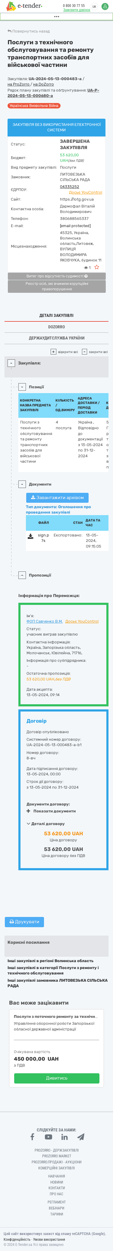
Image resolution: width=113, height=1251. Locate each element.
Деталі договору (46, 824)
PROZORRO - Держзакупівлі (57, 1150)
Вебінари (56, 1208)
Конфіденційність (17, 1239)
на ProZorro (19, 84)
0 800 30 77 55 (74, 6)
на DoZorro (43, 84)
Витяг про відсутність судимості (57, 276)
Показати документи (51, 811)
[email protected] (75, 226)
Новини (56, 1182)
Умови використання (49, 1239)
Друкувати (24, 921)
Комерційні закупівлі (56, 1168)
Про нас (56, 1194)
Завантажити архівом (57, 497)
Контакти (57, 1188)
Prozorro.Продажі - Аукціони (56, 1162)
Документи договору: (48, 804)
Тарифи (56, 1214)
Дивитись (56, 1078)
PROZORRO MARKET (56, 1156)
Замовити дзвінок (76, 10)
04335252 (69, 186)
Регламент (57, 1202)
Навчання (56, 1176)
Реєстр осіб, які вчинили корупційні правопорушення (57, 286)
